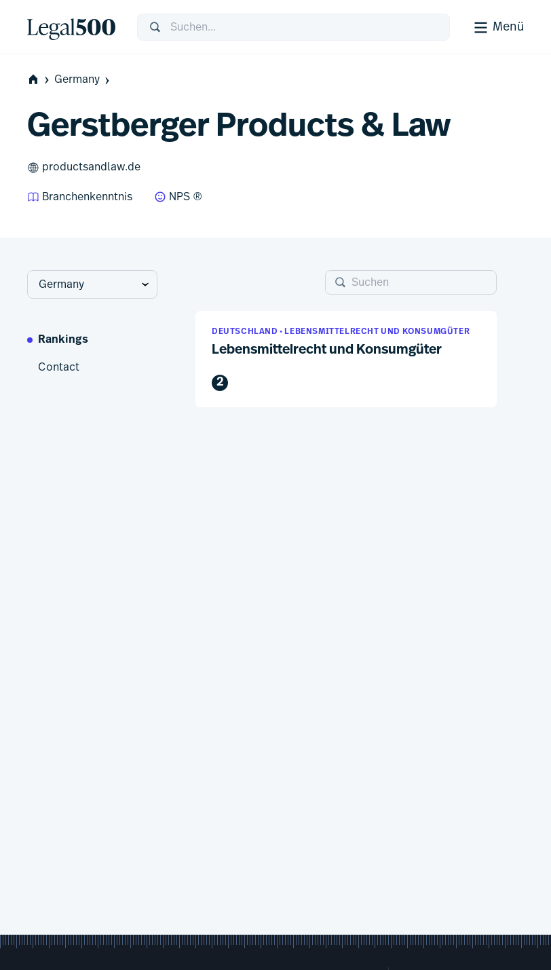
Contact (58, 367)
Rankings (63, 340)
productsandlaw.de (83, 168)
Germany (83, 80)
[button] (346, 359)
